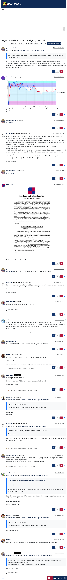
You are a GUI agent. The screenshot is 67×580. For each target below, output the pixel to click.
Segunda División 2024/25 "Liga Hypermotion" (31, 50)
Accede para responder (54, 43)
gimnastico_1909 (11, 48)
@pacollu (19, 48)
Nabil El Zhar (10, 301)
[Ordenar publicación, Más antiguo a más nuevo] (45, 43)
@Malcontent (20, 170)
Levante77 (9, 77)
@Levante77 (20, 120)
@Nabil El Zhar (17, 397)
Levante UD (5, 43)
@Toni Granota (19, 320)
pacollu (8, 515)
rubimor (8, 354)
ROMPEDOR (9, 184)
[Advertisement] (31, 25)
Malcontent (9, 133)
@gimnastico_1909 (18, 77)
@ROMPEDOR (20, 269)
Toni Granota (10, 320)
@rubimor (24, 423)
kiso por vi (9, 397)
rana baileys (9, 473)
